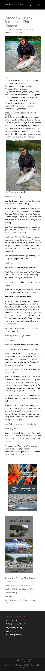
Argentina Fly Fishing (14, 627)
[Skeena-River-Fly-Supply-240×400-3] (22, 511)
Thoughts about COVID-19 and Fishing (19, 585)
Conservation (11, 631)
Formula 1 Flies (10, 582)
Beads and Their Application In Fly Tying (20, 589)
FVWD (22, 668)
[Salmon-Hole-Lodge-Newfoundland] (19, 572)
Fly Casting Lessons (14, 635)
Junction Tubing (11, 593)
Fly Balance (9, 596)
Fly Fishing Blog (12, 620)
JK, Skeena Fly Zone (14, 29)
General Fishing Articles (14, 32)
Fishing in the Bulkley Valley (16, 624)
